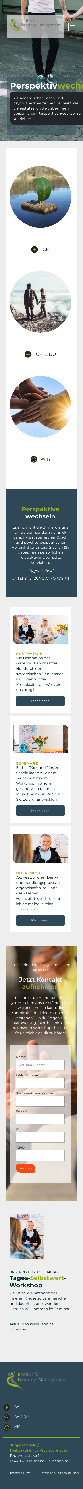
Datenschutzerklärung (59, 1473)
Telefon (22, 1147)
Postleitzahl (25, 1111)
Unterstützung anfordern (40, 578)
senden (26, 1168)
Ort (19, 1129)
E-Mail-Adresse (27, 1075)
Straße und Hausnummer (35, 1093)
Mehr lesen (40, 701)
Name (21, 1057)
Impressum (20, 1473)
